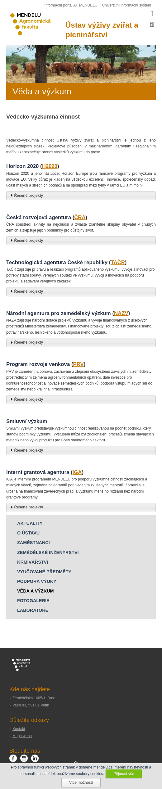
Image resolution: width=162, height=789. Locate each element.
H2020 (49, 166)
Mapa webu (22, 736)
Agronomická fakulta (35, 24)
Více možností (81, 782)
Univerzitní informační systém (126, 5)
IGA (77, 472)
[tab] (81, 196)
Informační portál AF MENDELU (71, 5)
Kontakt (18, 729)
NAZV (121, 313)
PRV (78, 364)
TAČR (118, 262)
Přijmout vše (123, 774)
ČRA (79, 217)
